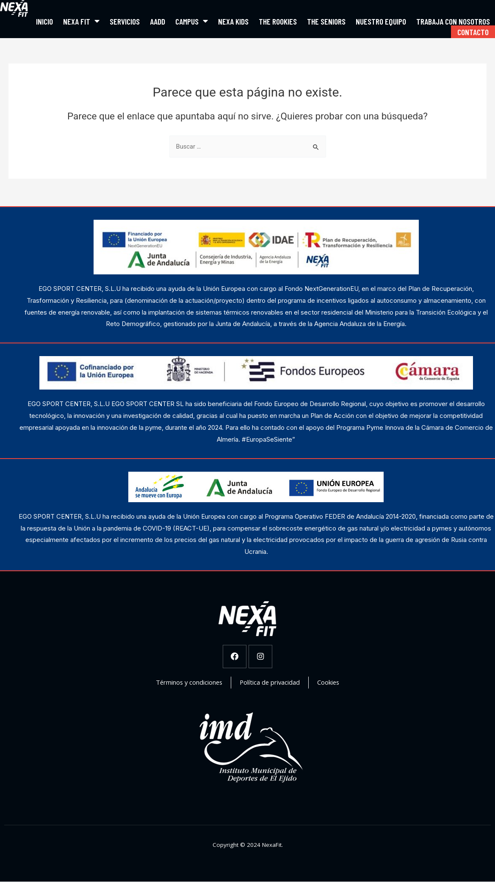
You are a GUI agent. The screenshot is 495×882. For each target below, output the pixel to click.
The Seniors (326, 21)
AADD (157, 21)
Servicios (125, 21)
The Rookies (278, 21)
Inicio (44, 21)
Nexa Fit (81, 21)
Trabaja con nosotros (453, 21)
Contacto (473, 32)
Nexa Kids (233, 21)
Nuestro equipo (381, 21)
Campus (191, 21)
